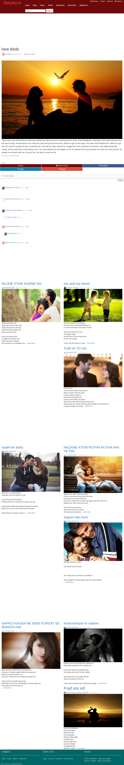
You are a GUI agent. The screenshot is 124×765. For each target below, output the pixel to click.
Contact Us (118, 1)
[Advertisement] (62, 29)
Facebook (103, 165)
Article (50, 5)
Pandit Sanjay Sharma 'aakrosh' (77, 693)
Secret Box (72, 5)
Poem (42, 5)
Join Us (51, 759)
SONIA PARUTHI (10, 451)
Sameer (8, 199)
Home (27, 5)
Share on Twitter (90, 761)
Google (62, 169)
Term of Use (69, 759)
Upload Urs (83, 5)
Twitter (20, 169)
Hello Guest (94, 1)
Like (20, 165)
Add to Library (62, 165)
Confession (60, 5)
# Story (7, 155)
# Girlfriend (16, 155)
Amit (6, 226)
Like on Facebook (90, 759)
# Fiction (11, 155)
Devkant (8, 54)
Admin (7, 242)
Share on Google (104, 759)
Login (102, 1)
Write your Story (29, 54)
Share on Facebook (104, 761)
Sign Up (110, 1)
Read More (31, 343)
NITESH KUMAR (72, 288)
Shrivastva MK (9, 288)
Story (35, 5)
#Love (3, 155)
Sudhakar (8, 187)
